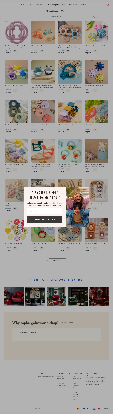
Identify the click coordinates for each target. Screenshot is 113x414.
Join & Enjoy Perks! (44, 219)
